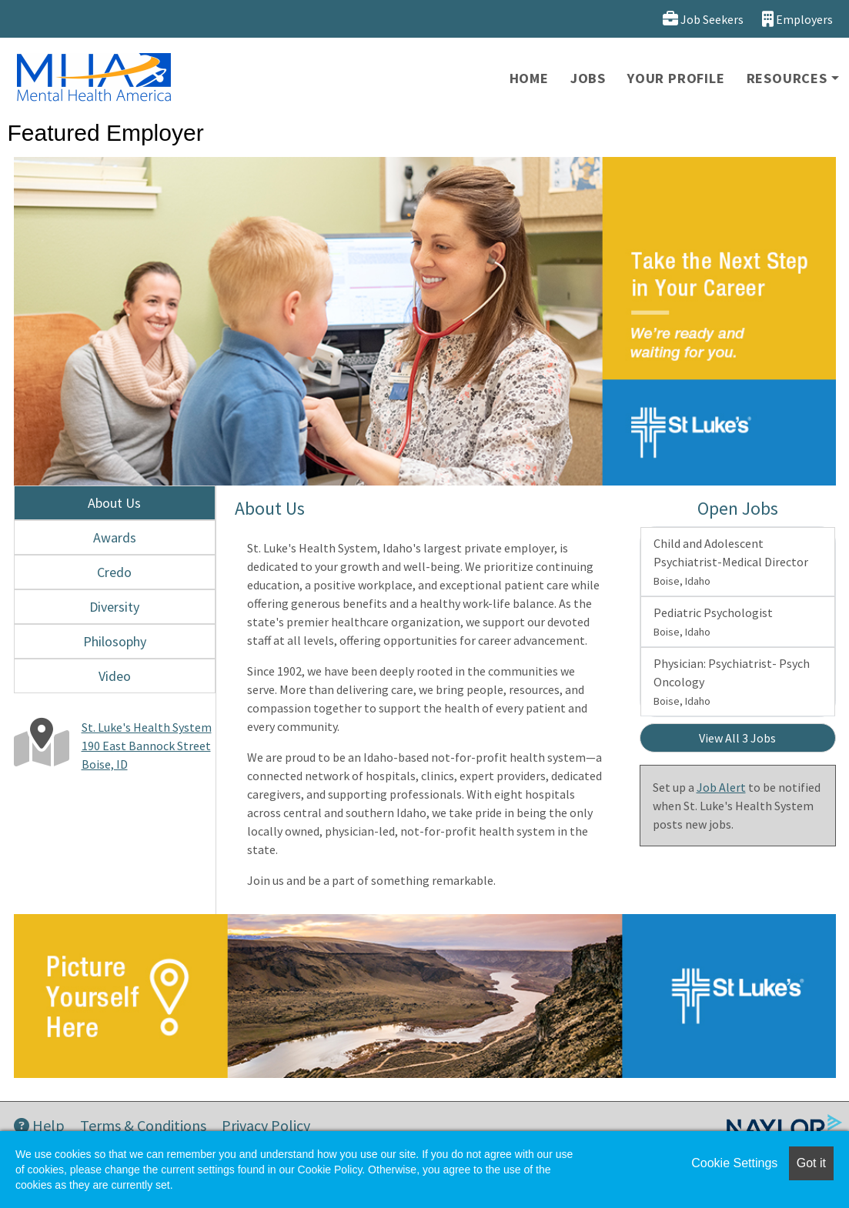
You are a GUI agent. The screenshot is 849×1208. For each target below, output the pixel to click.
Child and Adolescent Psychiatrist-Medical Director (730, 562)
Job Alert (721, 787)
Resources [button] (787, 78)
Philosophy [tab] (114, 641)
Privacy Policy (266, 1125)
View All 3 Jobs (737, 738)
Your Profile (676, 78)
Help (39, 1125)
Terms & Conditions (143, 1125)
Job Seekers (703, 18)
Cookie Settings (734, 1163)
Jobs (588, 78)
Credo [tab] (114, 572)
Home (529, 78)
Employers (797, 18)
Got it (811, 1163)
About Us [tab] (114, 503)
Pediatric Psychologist (713, 622)
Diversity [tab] (114, 607)
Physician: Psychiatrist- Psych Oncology (731, 682)
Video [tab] (115, 676)
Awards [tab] (114, 537)
